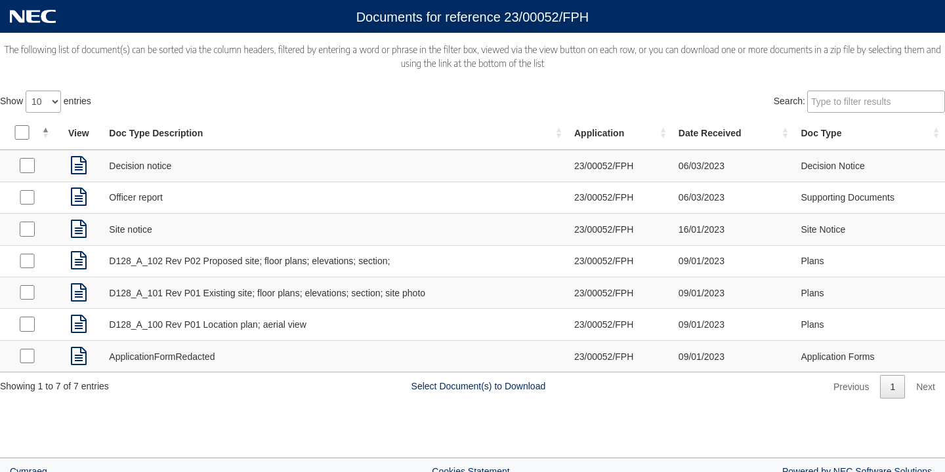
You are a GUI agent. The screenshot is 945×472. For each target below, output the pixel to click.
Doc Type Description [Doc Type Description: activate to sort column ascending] (156, 133)
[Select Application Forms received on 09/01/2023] (27, 356)
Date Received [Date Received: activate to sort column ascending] (710, 133)
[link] (79, 166)
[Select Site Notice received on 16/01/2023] (27, 229)
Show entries (45, 101)
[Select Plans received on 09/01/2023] (27, 261)
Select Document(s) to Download (478, 386)
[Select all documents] (21, 132)
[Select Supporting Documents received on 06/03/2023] (27, 197)
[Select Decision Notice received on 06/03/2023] (27, 165)
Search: (859, 101)
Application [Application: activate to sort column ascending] (599, 133)
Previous (851, 387)
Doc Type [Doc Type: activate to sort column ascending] (821, 133)
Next (925, 387)
